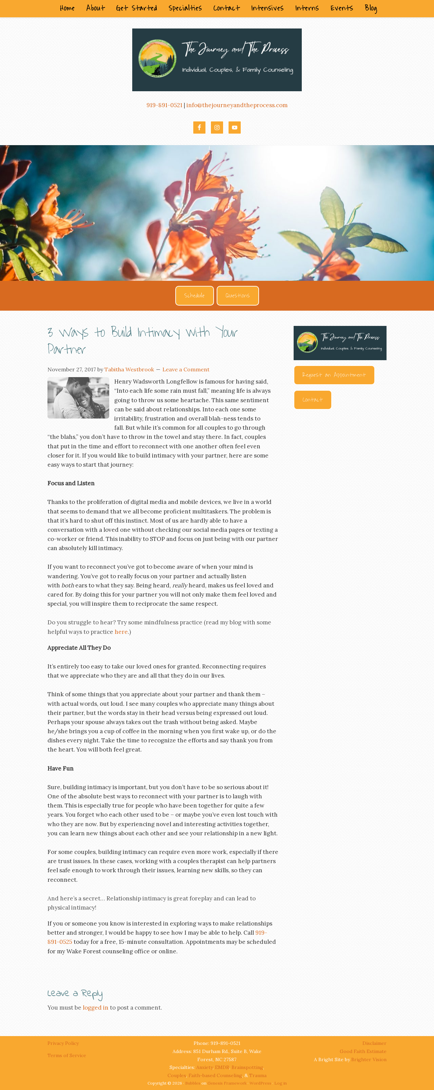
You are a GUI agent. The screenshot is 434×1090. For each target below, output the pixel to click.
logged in (95, 1007)
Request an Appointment (334, 375)
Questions (238, 296)
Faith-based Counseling (215, 1075)
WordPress (260, 1083)
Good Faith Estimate (363, 1051)
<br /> (340, 491)
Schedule (194, 296)
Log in (280, 1083)
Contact (313, 400)
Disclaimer (374, 1043)
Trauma (258, 1075)
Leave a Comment (186, 369)
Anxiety (204, 1067)
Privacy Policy (63, 1043)
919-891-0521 (164, 105)
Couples (176, 1075)
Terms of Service (66, 1055)
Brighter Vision (369, 1059)
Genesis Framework (227, 1083)
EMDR (222, 1067)
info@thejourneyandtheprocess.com (237, 105)
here (121, 632)
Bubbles (192, 1083)
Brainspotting (247, 1067)
